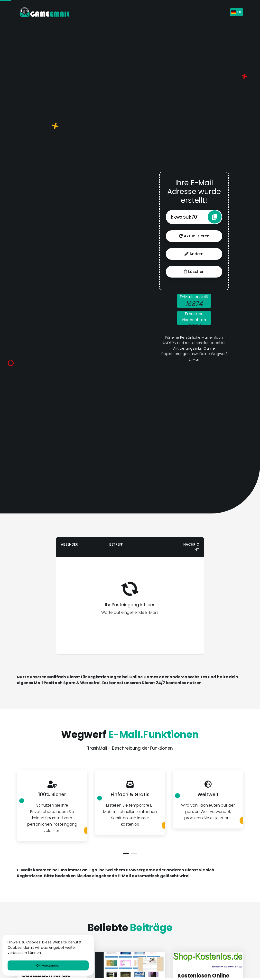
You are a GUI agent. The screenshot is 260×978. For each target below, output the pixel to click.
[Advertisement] (64, 269)
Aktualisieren (194, 236)
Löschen (194, 271)
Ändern (194, 254)
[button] (126, 853)
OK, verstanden (48, 965)
